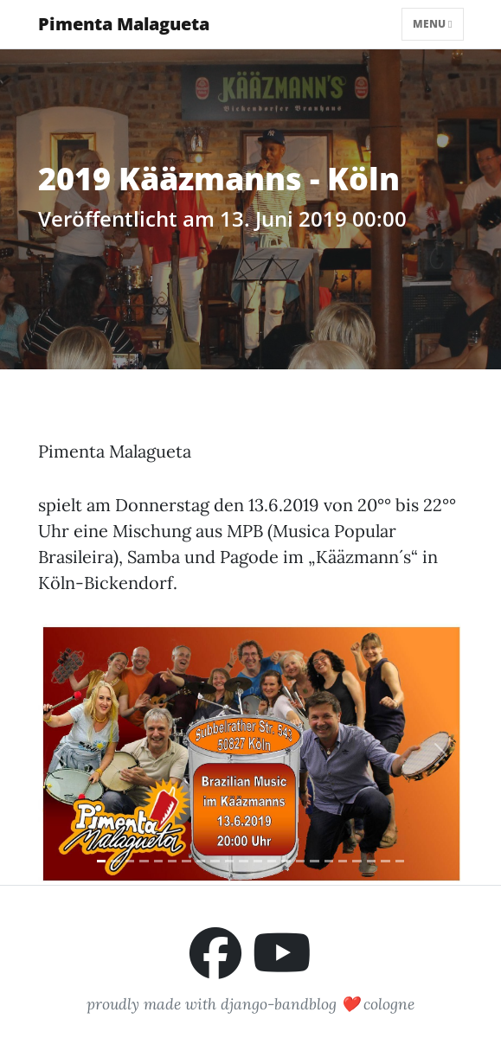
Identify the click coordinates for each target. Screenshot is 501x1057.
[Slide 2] (115, 861)
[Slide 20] (371, 861)
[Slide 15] (300, 861)
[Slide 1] (101, 861)
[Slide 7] (186, 861)
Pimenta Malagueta (123, 23)
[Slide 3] (129, 861)
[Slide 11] (243, 861)
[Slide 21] (385, 861)
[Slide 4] (143, 861)
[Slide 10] (229, 861)
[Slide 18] (342, 861)
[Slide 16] (314, 861)
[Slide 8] (200, 861)
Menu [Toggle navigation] (432, 23)
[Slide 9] (214, 861)
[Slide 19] (356, 861)
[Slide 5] (158, 861)
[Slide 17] (328, 861)
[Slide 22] (399, 861)
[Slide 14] (285, 861)
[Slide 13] (271, 861)
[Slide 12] (258, 861)
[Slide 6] (172, 861)
